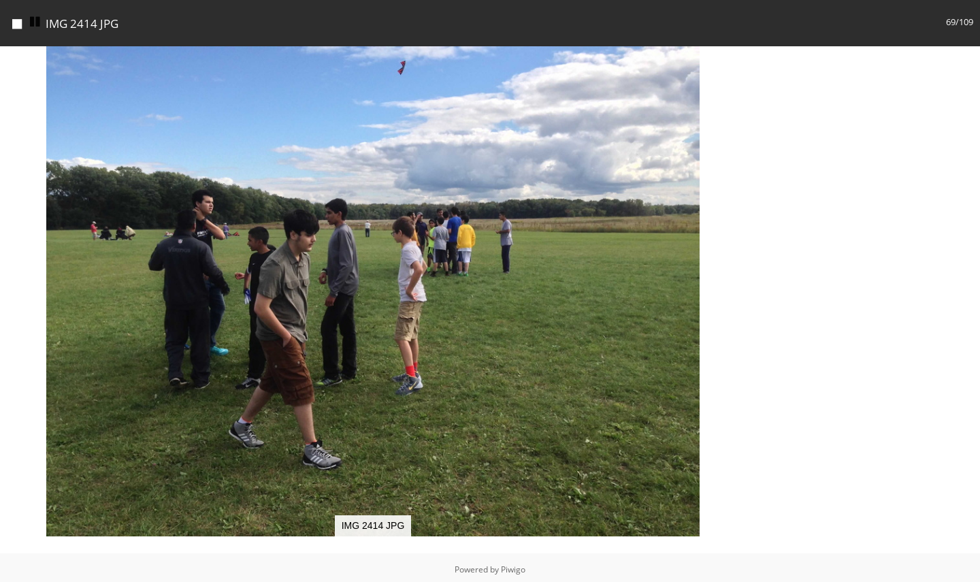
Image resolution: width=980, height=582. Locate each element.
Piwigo (513, 569)
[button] (734, 58)
